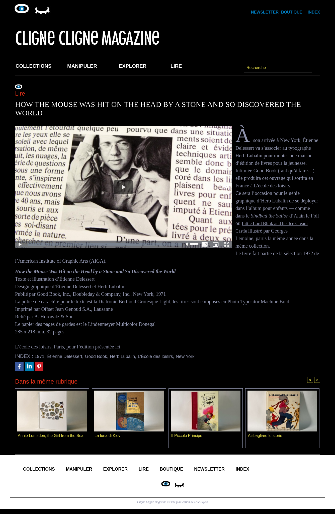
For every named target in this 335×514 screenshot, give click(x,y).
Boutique (291, 12)
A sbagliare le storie (265, 436)
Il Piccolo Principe (187, 436)
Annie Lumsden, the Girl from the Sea (51, 436)
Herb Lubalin (133, 356)
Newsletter (265, 12)
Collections (33, 66)
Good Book (103, 356)
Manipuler (82, 66)
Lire (176, 66)
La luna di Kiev (108, 436)
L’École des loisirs (170, 356)
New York (203, 356)
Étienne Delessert (68, 356)
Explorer (132, 66)
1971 (40, 356)
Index (314, 12)
